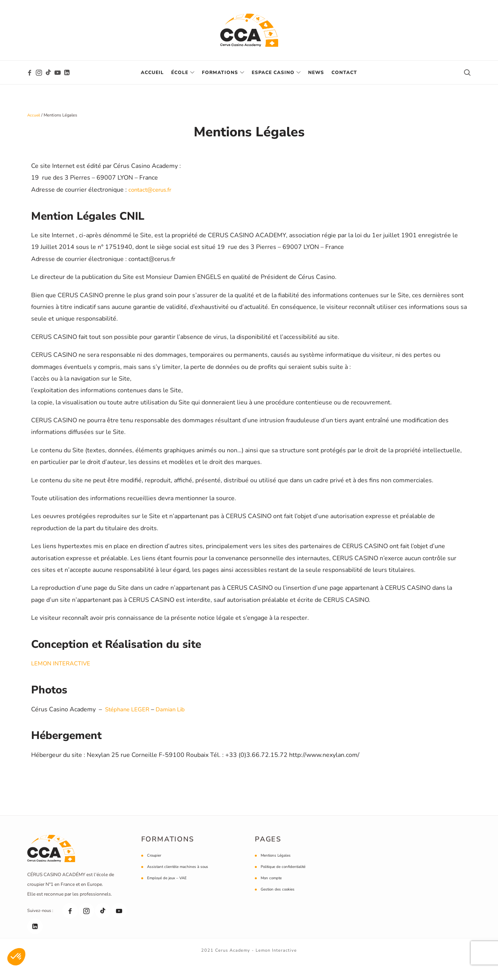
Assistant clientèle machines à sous (181, 873)
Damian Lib (175, 715)
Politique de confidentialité (286, 873)
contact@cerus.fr (151, 196)
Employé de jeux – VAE (169, 884)
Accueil (34, 115)
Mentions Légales (277, 862)
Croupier (155, 862)
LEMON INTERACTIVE (63, 670)
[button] (16, 956)
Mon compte (272, 884)
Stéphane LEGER (129, 715)
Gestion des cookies (280, 896)
